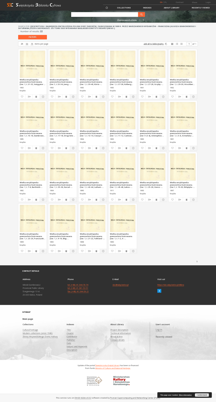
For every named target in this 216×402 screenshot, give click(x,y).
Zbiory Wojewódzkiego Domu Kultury (40, 336)
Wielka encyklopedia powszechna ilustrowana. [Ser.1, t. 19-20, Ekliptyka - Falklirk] (181, 184)
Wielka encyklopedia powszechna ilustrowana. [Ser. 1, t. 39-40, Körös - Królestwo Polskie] (91, 81)
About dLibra (116, 336)
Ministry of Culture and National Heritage (113, 368)
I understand (202, 395)
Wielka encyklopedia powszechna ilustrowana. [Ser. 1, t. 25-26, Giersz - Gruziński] (151, 184)
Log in (159, 329)
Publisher (71, 340)
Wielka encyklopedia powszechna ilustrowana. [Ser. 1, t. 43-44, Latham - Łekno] (91, 184)
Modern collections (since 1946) (37, 333)
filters (32, 37)
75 (32, 44)
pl (166, 2)
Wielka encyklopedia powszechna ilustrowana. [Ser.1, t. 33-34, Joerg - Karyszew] (61, 81)
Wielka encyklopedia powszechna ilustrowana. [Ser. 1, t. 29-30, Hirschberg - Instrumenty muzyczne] (182, 81)
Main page (27, 319)
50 (27, 44)
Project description (119, 330)
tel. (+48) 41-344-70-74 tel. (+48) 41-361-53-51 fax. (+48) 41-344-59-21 (78, 288)
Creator (70, 333)
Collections (124, 8)
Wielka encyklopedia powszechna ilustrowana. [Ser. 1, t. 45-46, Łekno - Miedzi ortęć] (121, 184)
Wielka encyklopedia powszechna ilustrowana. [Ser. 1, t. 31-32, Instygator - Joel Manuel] (32, 81)
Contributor (72, 336)
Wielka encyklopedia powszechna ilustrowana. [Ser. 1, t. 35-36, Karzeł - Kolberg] (61, 184)
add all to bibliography (156, 43)
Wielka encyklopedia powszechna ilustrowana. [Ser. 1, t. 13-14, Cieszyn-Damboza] (91, 133)
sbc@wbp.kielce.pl (121, 285)
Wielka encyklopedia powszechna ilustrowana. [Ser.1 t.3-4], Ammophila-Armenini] (151, 133)
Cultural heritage (30, 330)
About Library (171, 8)
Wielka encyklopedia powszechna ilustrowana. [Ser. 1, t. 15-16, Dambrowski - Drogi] (32, 133)
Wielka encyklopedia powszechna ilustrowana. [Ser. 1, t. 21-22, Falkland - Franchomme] (91, 236)
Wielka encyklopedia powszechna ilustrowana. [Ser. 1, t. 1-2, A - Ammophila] (121, 236)
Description (72, 349)
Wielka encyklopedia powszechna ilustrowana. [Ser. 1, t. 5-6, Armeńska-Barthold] (181, 133)
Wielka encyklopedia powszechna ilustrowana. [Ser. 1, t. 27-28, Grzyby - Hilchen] (151, 81)
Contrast (180, 2)
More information (185, 395)
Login (208, 2)
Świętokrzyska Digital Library (107, 365)
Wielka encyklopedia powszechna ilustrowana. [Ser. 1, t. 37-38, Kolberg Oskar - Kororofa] (121, 81)
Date (69, 343)
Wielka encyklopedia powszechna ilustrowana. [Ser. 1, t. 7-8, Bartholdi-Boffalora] (31, 184)
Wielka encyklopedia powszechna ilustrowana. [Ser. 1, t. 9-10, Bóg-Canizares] (61, 236)
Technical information (120, 333)
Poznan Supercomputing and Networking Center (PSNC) (135, 398)
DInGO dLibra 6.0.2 (83, 398)
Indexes (147, 8)
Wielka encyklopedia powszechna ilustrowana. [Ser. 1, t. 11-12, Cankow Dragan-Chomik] (121, 133)
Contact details (117, 340)
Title (69, 330)
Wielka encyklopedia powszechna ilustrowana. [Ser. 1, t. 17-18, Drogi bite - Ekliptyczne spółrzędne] (62, 133)
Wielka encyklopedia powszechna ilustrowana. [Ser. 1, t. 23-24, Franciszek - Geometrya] (32, 236)
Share (194, 2)
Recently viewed (201, 8)
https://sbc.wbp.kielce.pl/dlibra (170, 285)
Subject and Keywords (77, 346)
